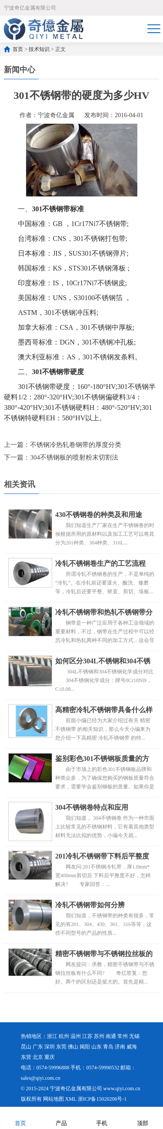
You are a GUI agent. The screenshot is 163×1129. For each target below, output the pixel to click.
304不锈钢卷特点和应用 (91, 807)
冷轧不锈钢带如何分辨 (90, 905)
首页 (18, 49)
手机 (101, 1117)
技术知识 (39, 49)
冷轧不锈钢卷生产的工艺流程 (100, 563)
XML (71, 1099)
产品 (61, 1117)
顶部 (142, 1117)
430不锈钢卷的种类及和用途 (98, 514)
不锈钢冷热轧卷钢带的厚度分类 (75, 444)
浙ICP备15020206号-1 (102, 1099)
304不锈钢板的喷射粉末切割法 (74, 457)
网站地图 (53, 1099)
